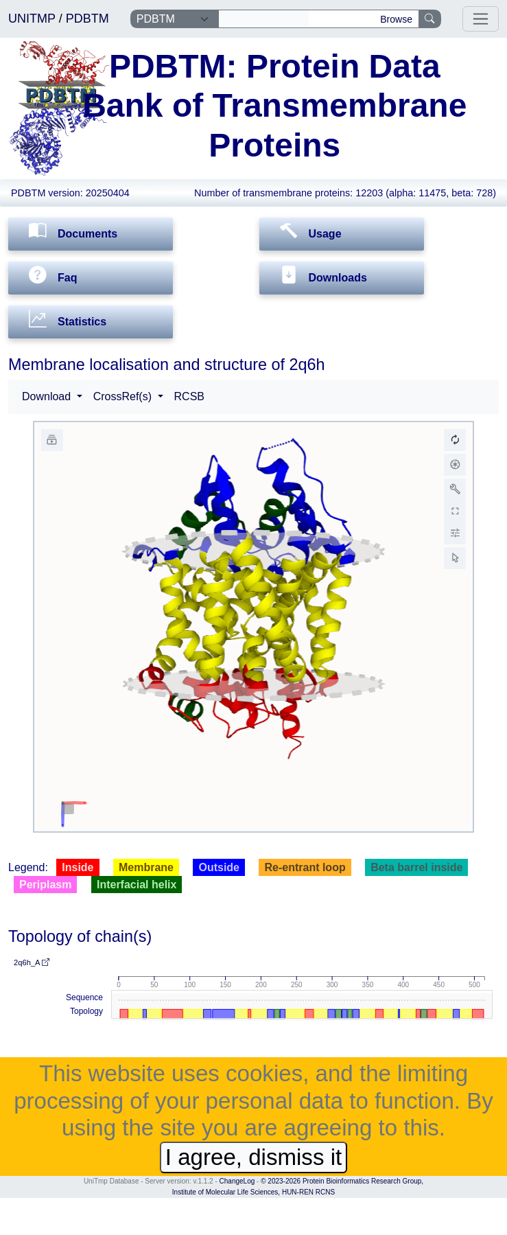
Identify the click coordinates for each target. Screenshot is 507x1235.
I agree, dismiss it (253, 1157)
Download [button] (48, 396)
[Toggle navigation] (480, 19)
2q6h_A (31, 962)
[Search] (264, 19)
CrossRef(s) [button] (124, 396)
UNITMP (33, 18)
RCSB (189, 396)
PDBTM (87, 18)
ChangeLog (237, 1181)
